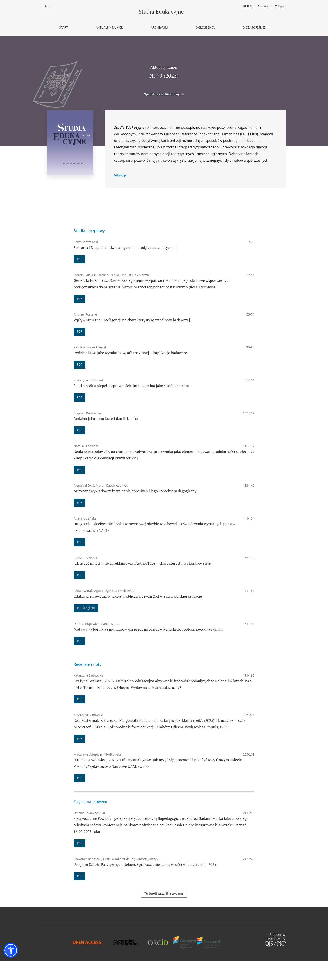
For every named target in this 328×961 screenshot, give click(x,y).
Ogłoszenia (205, 27)
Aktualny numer (109, 27)
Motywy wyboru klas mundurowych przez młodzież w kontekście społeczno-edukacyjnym (148, 629)
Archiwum (159, 27)
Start (63, 27)
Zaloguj (279, 6)
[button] (10, 950)
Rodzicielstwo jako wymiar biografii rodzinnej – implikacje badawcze (130, 352)
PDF (79, 259)
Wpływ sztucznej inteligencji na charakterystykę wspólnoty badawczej (132, 319)
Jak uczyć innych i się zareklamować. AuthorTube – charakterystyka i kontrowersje (142, 563)
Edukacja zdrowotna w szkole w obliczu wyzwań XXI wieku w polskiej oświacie (138, 596)
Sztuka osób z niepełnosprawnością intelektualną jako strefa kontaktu (131, 385)
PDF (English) (86, 608)
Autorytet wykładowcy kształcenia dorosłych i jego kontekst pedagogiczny (135, 490)
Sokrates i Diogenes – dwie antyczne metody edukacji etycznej (125, 247)
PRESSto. (248, 6)
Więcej (121, 175)
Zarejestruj (264, 6)
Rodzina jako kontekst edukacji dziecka (106, 418)
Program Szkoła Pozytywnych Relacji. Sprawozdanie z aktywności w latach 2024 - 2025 (145, 864)
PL (49, 6)
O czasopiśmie (254, 27)
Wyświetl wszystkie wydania (164, 893)
